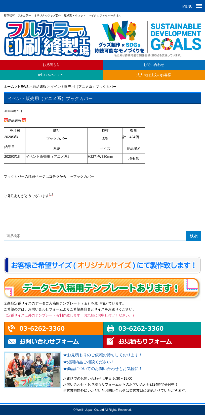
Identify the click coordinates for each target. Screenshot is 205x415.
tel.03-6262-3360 (51, 75)
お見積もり (51, 65)
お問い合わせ (153, 65)
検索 (194, 236)
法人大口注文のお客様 (153, 75)
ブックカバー (83, 176)
